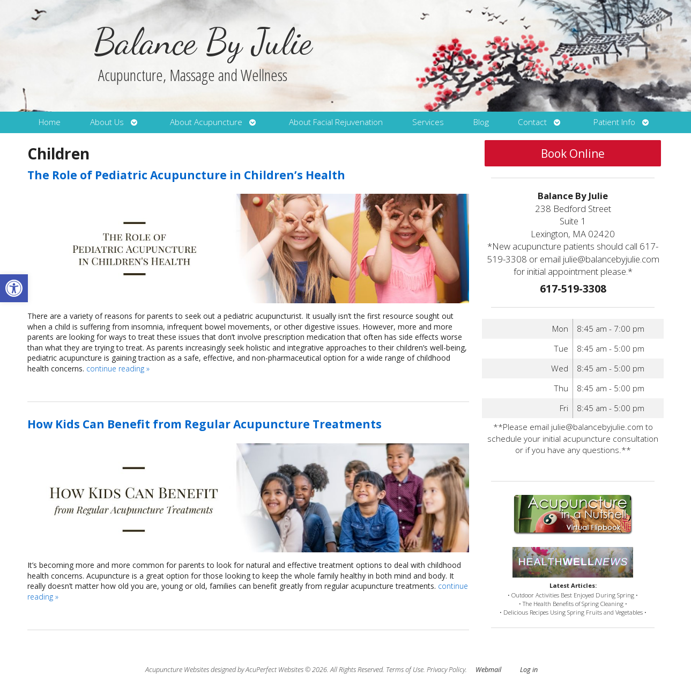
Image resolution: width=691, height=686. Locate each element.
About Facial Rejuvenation (336, 122)
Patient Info (614, 122)
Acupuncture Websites (177, 669)
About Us (107, 122)
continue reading (118, 368)
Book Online (573, 153)
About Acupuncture (206, 122)
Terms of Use (404, 669)
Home (50, 122)
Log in (529, 669)
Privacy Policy (446, 669)
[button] (14, 288)
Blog (481, 122)
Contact (532, 122)
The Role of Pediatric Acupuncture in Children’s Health (186, 175)
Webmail (488, 669)
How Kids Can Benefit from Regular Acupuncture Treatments (204, 424)
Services (428, 122)
